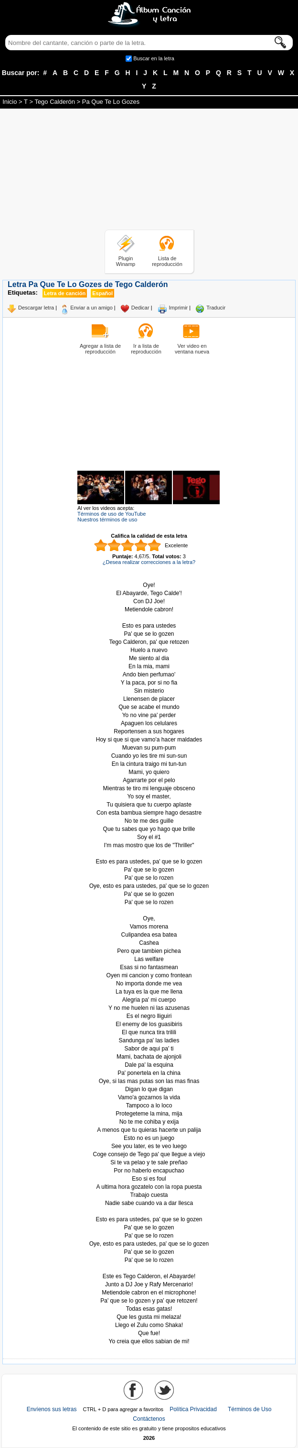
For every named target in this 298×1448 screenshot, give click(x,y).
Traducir (215, 307)
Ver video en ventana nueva (192, 348)
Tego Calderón (54, 101)
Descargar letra (36, 307)
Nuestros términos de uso (107, 519)
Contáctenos (149, 1418)
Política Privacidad (193, 1409)
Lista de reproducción (167, 261)
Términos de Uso (249, 1409)
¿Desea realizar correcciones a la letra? (149, 562)
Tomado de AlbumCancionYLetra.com (149, 1268)
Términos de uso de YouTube (111, 514)
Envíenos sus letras (52, 1409)
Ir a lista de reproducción (146, 348)
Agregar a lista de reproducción (100, 348)
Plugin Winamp (125, 261)
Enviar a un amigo (91, 307)
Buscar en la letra (153, 58)
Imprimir (178, 307)
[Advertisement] (149, 170)
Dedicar (140, 307)
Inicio (9, 101)
